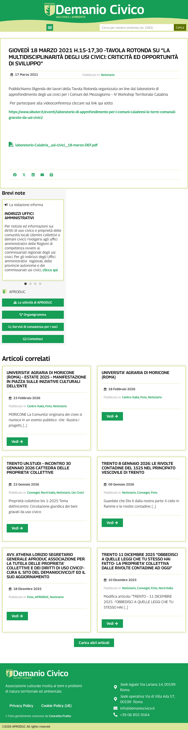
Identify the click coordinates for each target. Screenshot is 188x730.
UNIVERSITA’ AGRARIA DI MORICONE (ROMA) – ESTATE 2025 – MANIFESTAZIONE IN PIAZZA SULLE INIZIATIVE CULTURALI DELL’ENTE (46, 379)
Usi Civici (78, 492)
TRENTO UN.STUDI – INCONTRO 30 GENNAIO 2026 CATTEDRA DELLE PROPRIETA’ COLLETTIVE (39, 468)
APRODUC (42, 597)
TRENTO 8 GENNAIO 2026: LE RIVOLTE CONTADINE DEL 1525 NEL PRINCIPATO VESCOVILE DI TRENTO (138, 468)
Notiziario (108, 75)
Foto (48, 406)
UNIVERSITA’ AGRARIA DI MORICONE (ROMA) (135, 374)
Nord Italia (48, 492)
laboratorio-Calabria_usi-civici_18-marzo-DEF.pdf (56, 145)
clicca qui (50, 270)
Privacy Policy (21, 705)
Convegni (33, 492)
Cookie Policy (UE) (56, 705)
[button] (49, 27)
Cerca (180, 27)
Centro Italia (35, 406)
